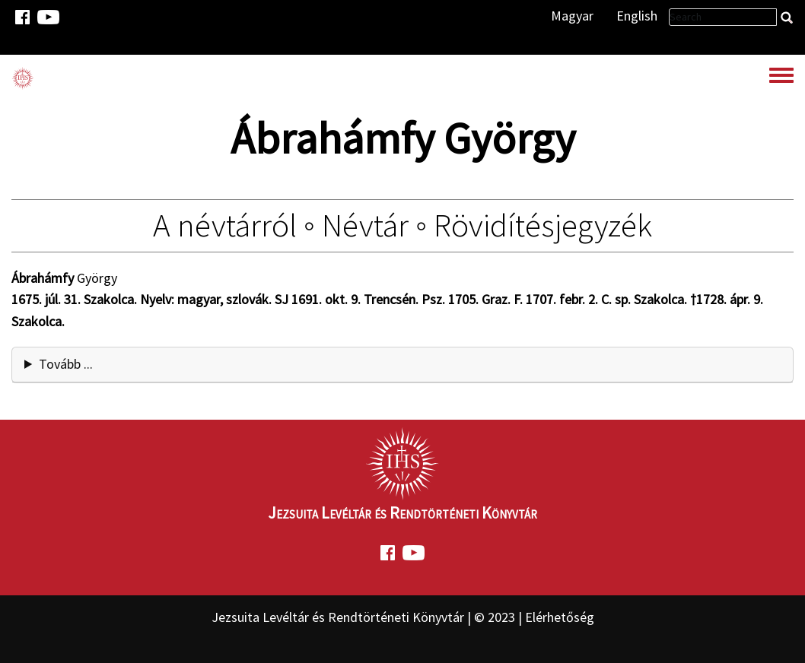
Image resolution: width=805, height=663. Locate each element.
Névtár (365, 225)
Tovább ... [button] (66, 364)
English (636, 15)
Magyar (572, 15)
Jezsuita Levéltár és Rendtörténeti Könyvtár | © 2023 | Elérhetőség (403, 617)
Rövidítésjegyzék (543, 225)
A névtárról (225, 225)
